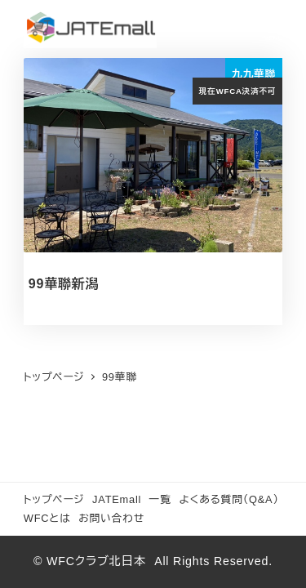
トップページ (54, 499)
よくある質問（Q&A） (228, 499)
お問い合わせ (111, 518)
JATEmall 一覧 (131, 499)
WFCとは (47, 518)
